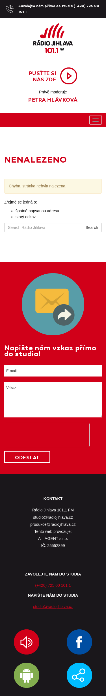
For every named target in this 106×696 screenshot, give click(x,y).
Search (92, 227)
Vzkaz (53, 399)
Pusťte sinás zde (42, 76)
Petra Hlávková (53, 100)
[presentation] (46, 434)
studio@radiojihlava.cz (53, 606)
